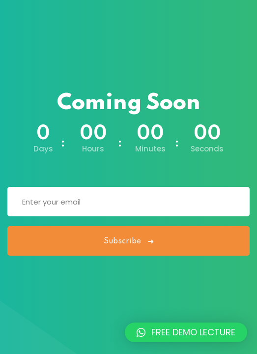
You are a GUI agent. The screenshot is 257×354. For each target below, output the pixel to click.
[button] (186, 332)
